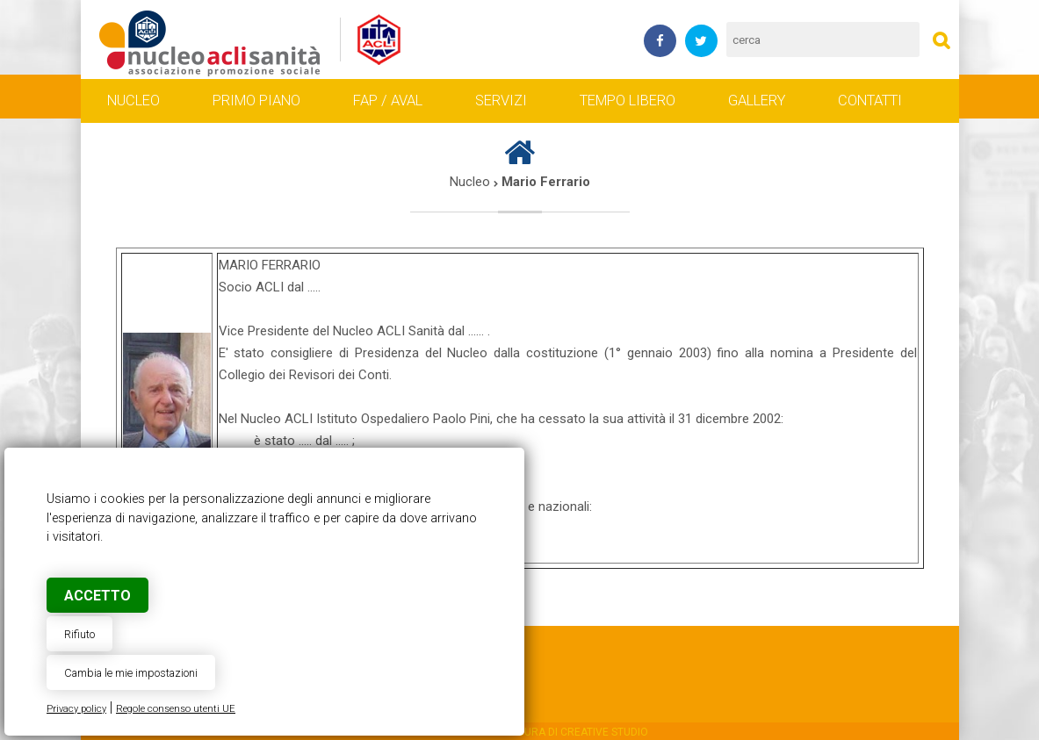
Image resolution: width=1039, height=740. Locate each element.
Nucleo (133, 101)
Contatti (870, 101)
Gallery (756, 101)
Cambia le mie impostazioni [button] (131, 672)
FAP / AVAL (387, 101)
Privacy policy (76, 709)
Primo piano (256, 101)
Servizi (501, 101)
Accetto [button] (97, 595)
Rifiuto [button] (79, 634)
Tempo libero (627, 101)
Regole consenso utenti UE (175, 709)
